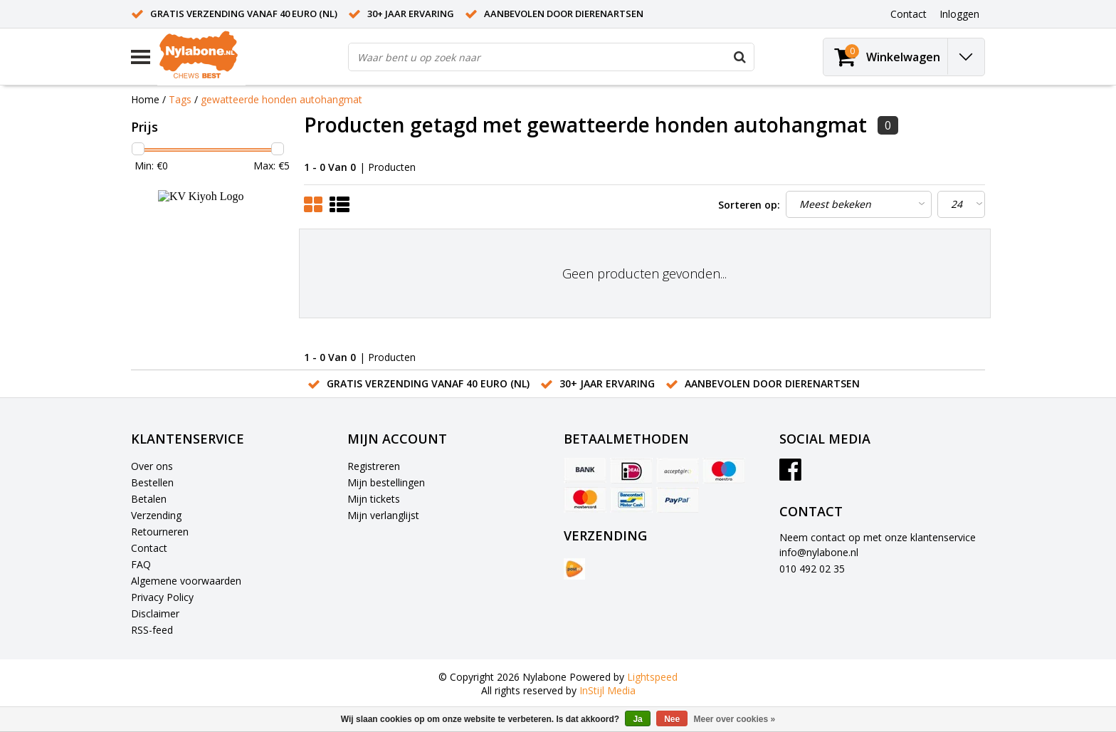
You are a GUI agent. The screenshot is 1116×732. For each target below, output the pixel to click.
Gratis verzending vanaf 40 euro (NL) (243, 13)
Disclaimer (155, 613)
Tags (180, 99)
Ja (637, 719)
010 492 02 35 (812, 568)
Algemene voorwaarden (186, 580)
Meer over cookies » (735, 719)
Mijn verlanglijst (383, 515)
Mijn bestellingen (386, 482)
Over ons (152, 466)
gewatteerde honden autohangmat (281, 99)
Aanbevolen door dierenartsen (563, 13)
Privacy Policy (162, 597)
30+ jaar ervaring (410, 13)
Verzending (156, 515)
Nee (672, 719)
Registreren (373, 466)
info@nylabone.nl (818, 552)
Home (145, 99)
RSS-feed (152, 630)
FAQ (141, 564)
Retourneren (160, 531)
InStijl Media (607, 690)
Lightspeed (652, 677)
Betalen (149, 499)
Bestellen (152, 482)
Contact (149, 548)
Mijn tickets (373, 499)
